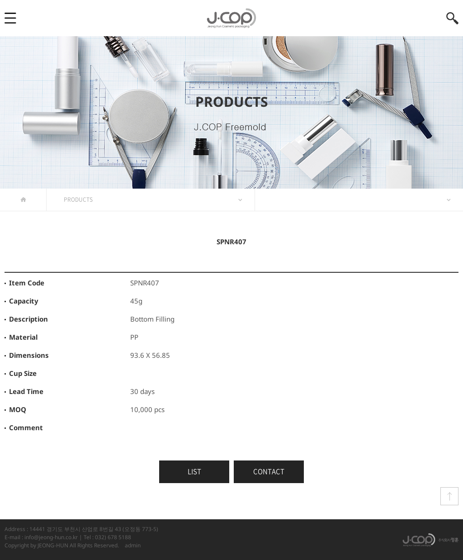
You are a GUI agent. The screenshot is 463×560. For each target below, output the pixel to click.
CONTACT (268, 471)
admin (133, 545)
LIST (194, 471)
